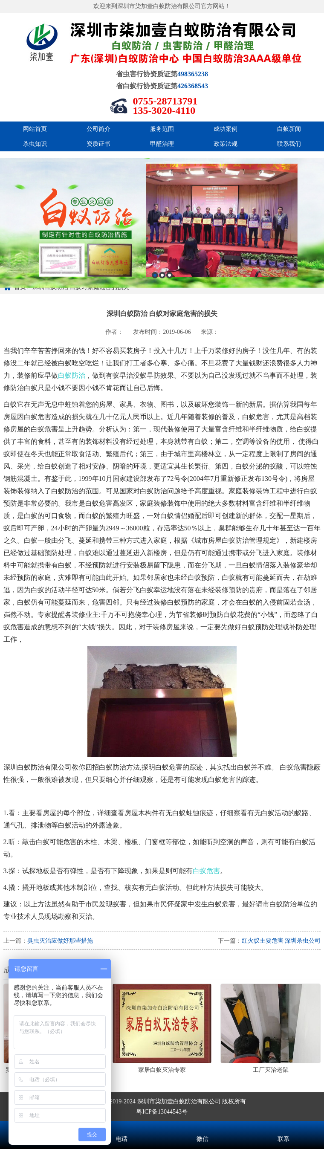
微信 (202, 1127)
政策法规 (225, 144)
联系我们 (289, 144)
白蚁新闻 (289, 129)
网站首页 (35, 129)
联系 (283, 1127)
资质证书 (98, 144)
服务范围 (162, 129)
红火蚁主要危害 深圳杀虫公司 (281, 941)
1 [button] (154, 300)
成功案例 (225, 129)
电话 (121, 1127)
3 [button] (169, 300)
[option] (162, 249)
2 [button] (162, 300)
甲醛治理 (162, 144)
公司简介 (98, 129)
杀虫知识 (35, 144)
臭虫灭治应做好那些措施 (60, 941)
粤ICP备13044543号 (162, 1111)
